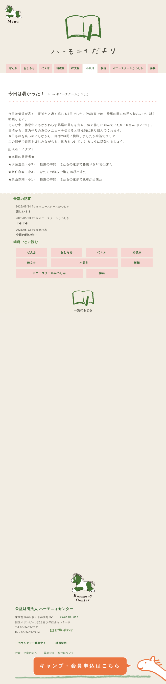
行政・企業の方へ (26, 652)
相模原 (60, 68)
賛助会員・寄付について (59, 652)
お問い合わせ (61, 630)
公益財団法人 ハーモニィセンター (44, 609)
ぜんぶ (13, 68)
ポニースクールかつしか (128, 68)
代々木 (45, 68)
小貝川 (90, 68)
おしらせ (29, 68)
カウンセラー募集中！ (32, 643)
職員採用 (61, 643)
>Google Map (69, 617)
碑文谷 (75, 68)
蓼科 (153, 68)
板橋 (104, 68)
